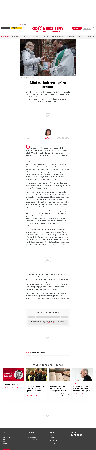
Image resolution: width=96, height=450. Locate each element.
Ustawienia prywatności (32, 438)
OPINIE (25, 36)
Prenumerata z (14, 27)
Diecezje (80, 36)
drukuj (66, 136)
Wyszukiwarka (93, 27)
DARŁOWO (31, 351)
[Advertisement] (48, 12)
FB (60, 136)
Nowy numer (5, 36)
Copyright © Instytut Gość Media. (76, 448)
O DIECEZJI (91, 36)
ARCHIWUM (36, 36)
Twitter (63, 136)
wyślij (68, 136)
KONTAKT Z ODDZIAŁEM (58, 36)
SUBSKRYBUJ (76, 27)
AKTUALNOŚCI (15, 36)
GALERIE (46, 36)
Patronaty (70, 36)
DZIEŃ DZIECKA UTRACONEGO (40, 351)
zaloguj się (86, 27)
